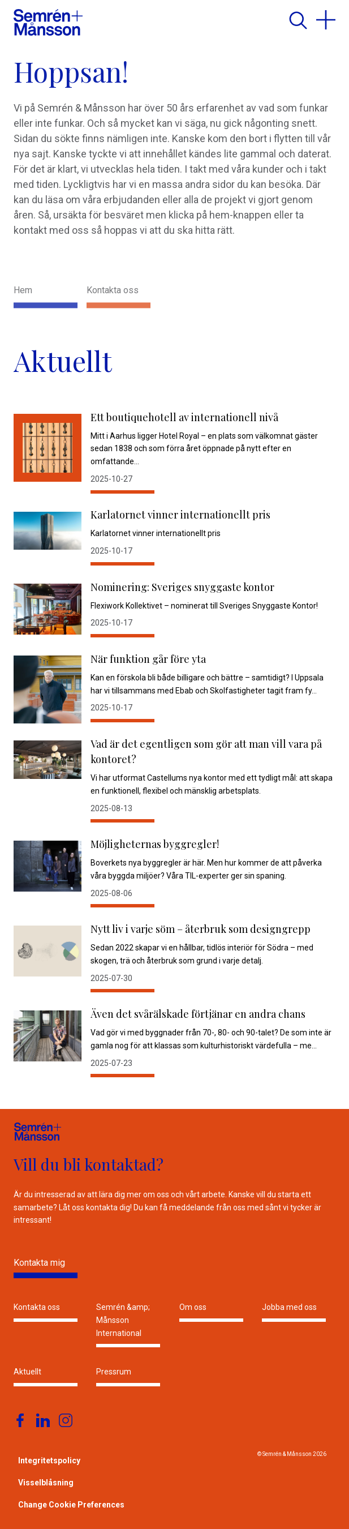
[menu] (326, 20)
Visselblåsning (46, 1482)
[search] (297, 20)
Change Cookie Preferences (71, 1504)
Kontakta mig (39, 1262)
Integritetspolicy (49, 1460)
